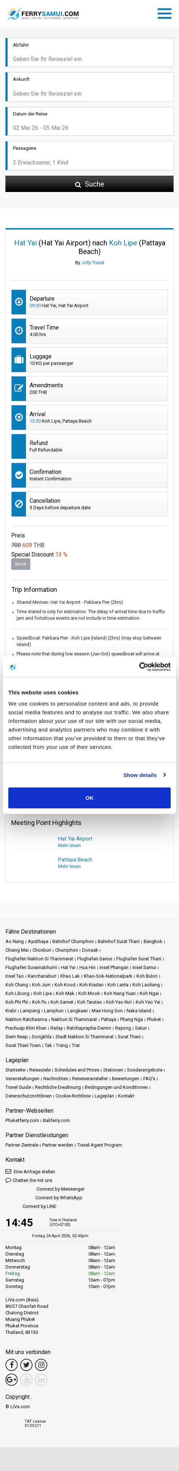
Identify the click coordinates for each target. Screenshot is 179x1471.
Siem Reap (16, 1036)
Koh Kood (64, 984)
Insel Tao (14, 976)
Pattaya (108, 1019)
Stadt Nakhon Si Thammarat (85, 1036)
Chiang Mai (17, 950)
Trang (62, 1045)
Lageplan (104, 1096)
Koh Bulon (147, 976)
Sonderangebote (144, 1070)
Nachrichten (55, 1078)
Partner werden (57, 1145)
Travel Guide (18, 1087)
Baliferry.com (56, 1120)
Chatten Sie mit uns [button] (28, 1180)
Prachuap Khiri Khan (26, 1028)
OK (90, 798)
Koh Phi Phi (16, 1002)
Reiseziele (40, 1070)
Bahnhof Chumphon (73, 941)
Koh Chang (16, 984)
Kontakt (126, 1096)
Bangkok (153, 941)
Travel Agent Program (99, 1145)
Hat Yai (68, 967)
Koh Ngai (149, 993)
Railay (57, 1028)
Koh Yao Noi (119, 1002)
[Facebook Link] (11, 1365)
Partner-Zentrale (21, 1145)
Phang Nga (131, 1019)
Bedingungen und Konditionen (116, 1087)
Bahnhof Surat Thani (119, 941)
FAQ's (149, 1078)
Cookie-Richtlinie (73, 1096)
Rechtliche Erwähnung (58, 1087)
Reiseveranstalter (90, 1078)
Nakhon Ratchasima (26, 1019)
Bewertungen (125, 1078)
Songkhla (42, 1036)
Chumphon (66, 950)
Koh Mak (65, 993)
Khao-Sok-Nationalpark (108, 976)
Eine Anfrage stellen (30, 1171)
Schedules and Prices (76, 1070)
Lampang (30, 1010)
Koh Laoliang (146, 984)
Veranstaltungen (22, 1078)
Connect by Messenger (44, 1189)
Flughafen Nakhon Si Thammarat (39, 958)
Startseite (15, 1070)
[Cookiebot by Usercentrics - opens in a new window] (139, 667)
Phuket (154, 1019)
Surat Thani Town (23, 1045)
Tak (48, 1045)
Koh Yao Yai (148, 1002)
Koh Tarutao (89, 1002)
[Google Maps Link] (11, 1380)
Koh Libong (17, 993)
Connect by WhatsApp (43, 1198)
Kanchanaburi (42, 976)
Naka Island (139, 1010)
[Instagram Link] (41, 1365)
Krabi (10, 1010)
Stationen (113, 1070)
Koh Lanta (118, 984)
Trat (76, 1045)
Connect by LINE (30, 1207)
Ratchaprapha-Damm (89, 1028)
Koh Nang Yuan (120, 993)
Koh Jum (41, 984)
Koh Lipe (43, 993)
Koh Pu (39, 1002)
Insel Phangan (114, 967)
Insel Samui (144, 967)
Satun (141, 1028)
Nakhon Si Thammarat (74, 1019)
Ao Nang (14, 941)
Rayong (123, 1028)
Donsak (90, 950)
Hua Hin (87, 967)
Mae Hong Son (107, 1010)
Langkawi (77, 1010)
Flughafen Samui (94, 958)
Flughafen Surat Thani (138, 958)
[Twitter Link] (26, 1365)
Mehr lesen (69, 845)
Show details (140, 775)
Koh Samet (62, 1002)
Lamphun (54, 1010)
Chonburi (41, 950)
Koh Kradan (91, 984)
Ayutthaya (38, 941)
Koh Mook (89, 993)
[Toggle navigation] (166, 12)
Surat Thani (129, 1036)
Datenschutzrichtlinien (28, 1096)
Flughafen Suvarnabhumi (31, 967)
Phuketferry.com (22, 1120)
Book (20, 564)
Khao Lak (70, 976)
